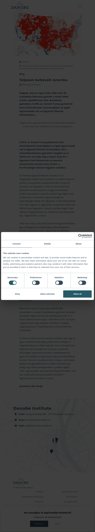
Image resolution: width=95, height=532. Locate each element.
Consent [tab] (16, 244)
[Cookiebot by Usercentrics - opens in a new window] (80, 236)
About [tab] (78, 244)
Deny (17, 294)
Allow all (77, 294)
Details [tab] (47, 244)
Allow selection (47, 294)
